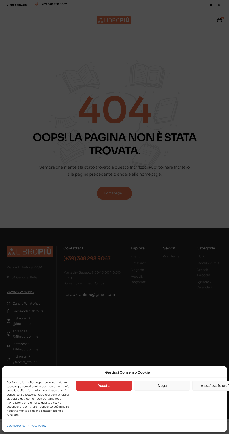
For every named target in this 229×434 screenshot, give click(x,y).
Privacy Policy (37, 425)
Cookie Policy (16, 425)
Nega (162, 385)
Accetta (104, 385)
